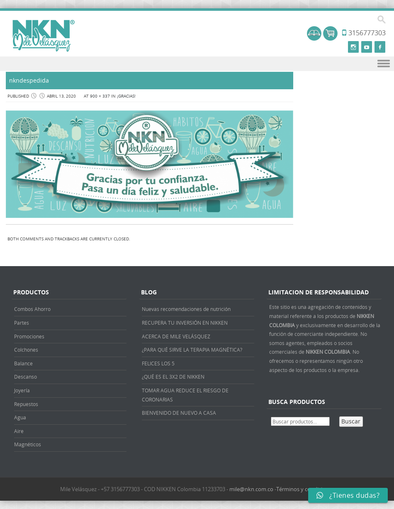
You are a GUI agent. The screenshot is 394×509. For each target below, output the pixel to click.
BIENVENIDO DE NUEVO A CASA (179, 412)
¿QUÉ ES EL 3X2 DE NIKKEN (173, 376)
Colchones (26, 349)
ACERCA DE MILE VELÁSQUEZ (176, 336)
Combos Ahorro (32, 309)
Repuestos (26, 404)
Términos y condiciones (305, 489)
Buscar (350, 421)
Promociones (29, 336)
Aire (19, 431)
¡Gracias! (126, 96)
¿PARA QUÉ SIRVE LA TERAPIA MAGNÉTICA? (192, 349)
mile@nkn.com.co (251, 489)
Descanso (25, 376)
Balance (23, 363)
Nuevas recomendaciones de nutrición (186, 309)
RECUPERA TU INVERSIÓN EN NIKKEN (185, 322)
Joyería (22, 390)
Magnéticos (27, 444)
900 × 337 (100, 96)
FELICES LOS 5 (158, 363)
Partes (21, 322)
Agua (20, 417)
